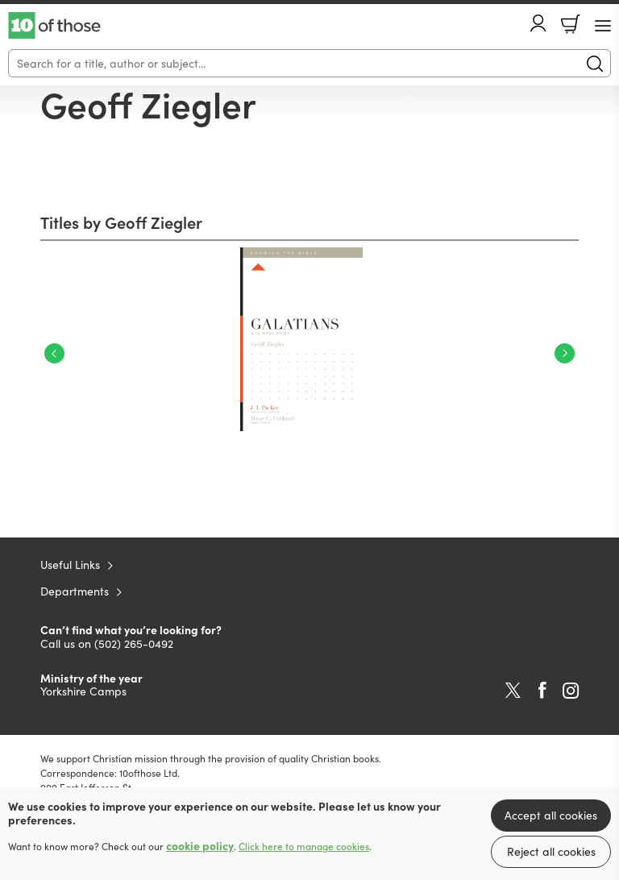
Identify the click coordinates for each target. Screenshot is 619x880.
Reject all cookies (551, 851)
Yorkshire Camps (83, 691)
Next (565, 353)
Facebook (542, 690)
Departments (74, 591)
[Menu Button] (603, 25)
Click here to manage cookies (304, 846)
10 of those (54, 25)
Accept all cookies (551, 815)
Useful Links (70, 564)
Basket (570, 24)
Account (538, 23)
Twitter (513, 691)
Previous (54, 353)
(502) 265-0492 (133, 643)
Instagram (571, 691)
